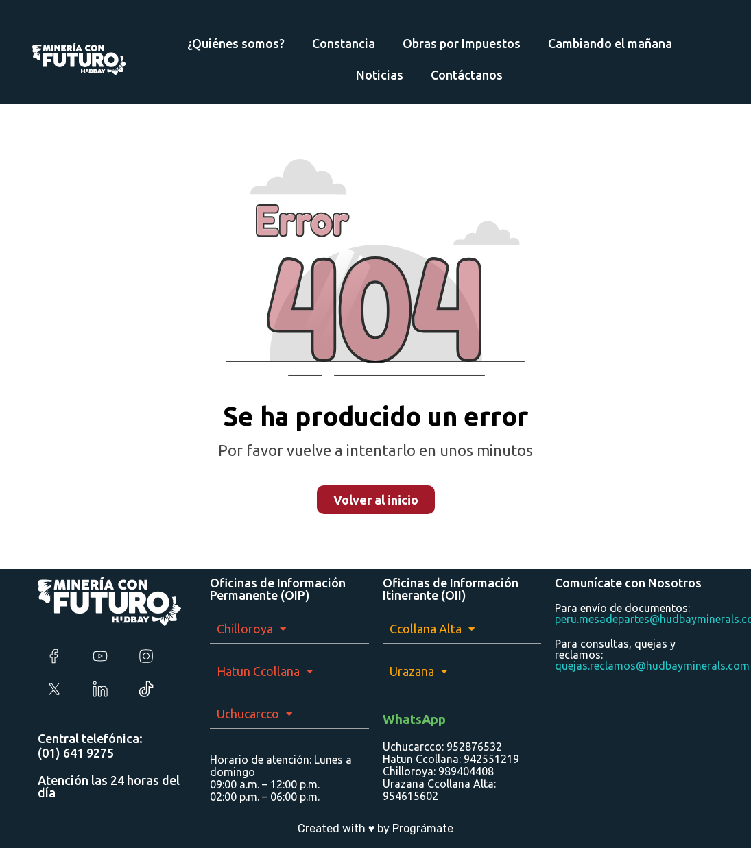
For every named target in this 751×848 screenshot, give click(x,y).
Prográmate (422, 828)
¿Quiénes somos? (236, 43)
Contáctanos (467, 75)
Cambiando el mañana (610, 43)
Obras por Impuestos (462, 43)
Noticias (379, 75)
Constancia (343, 43)
